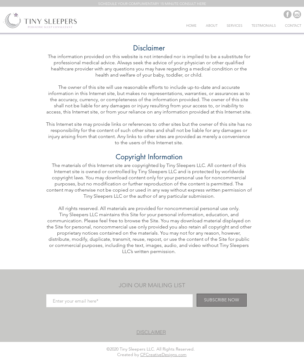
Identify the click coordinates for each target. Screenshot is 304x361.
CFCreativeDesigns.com (163, 354)
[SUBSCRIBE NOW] (222, 300)
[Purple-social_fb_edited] (287, 14)
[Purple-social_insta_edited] (297, 14)
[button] (152, 3)
